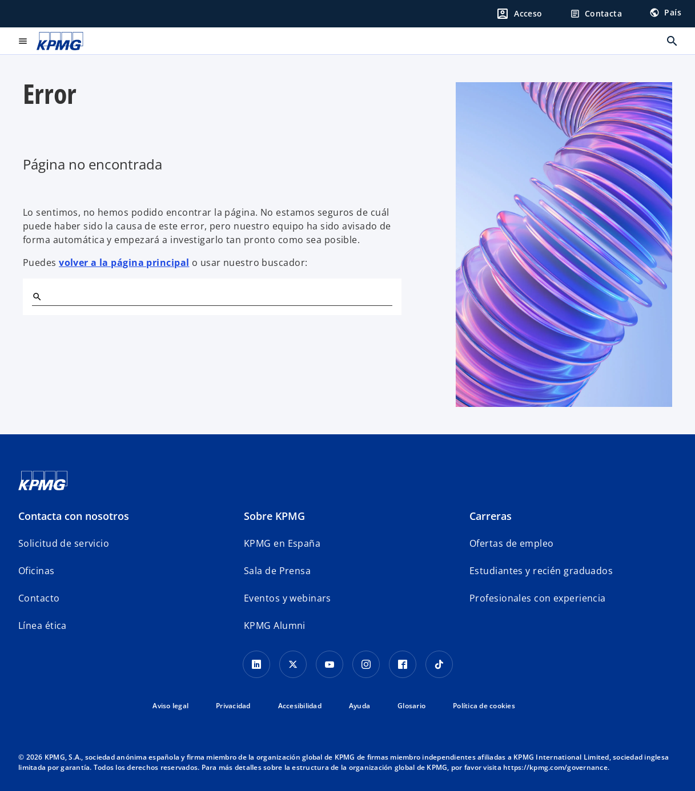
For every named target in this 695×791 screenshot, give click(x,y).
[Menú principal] (23, 41)
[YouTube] (329, 664)
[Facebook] (402, 664)
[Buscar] (36, 296)
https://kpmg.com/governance (555, 767)
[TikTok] (439, 664)
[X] (293, 664)
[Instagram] (366, 664)
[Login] (519, 14)
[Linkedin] (256, 664)
